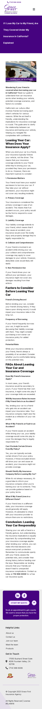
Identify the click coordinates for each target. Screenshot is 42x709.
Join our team (12, 641)
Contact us (10, 637)
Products (10, 648)
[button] (34, 9)
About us (10, 633)
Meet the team (12, 644)
